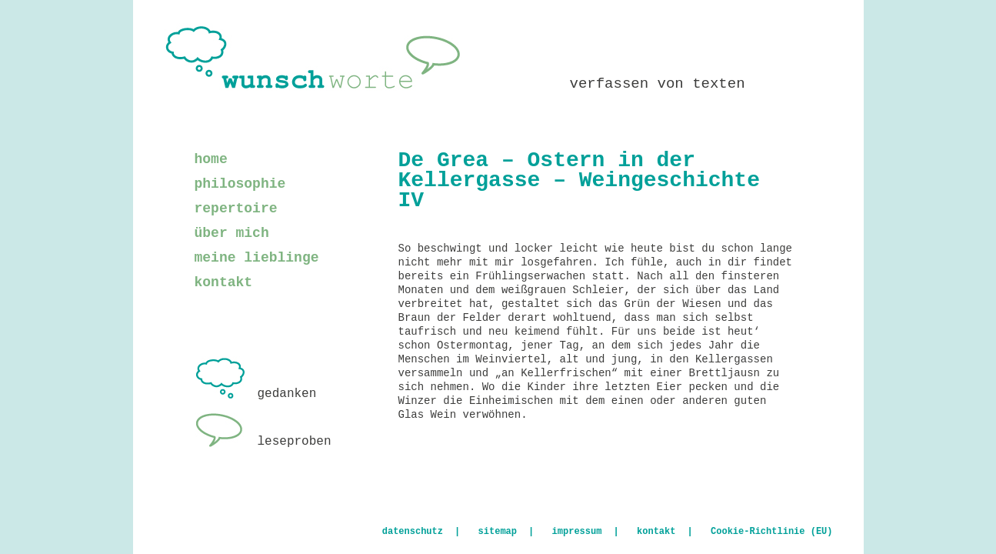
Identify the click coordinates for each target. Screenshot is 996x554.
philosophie (240, 184)
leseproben (263, 442)
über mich (232, 233)
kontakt (224, 282)
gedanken (256, 394)
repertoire (236, 208)
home (211, 159)
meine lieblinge (257, 257)
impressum (577, 531)
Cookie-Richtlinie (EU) (771, 531)
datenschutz (412, 531)
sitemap (497, 531)
